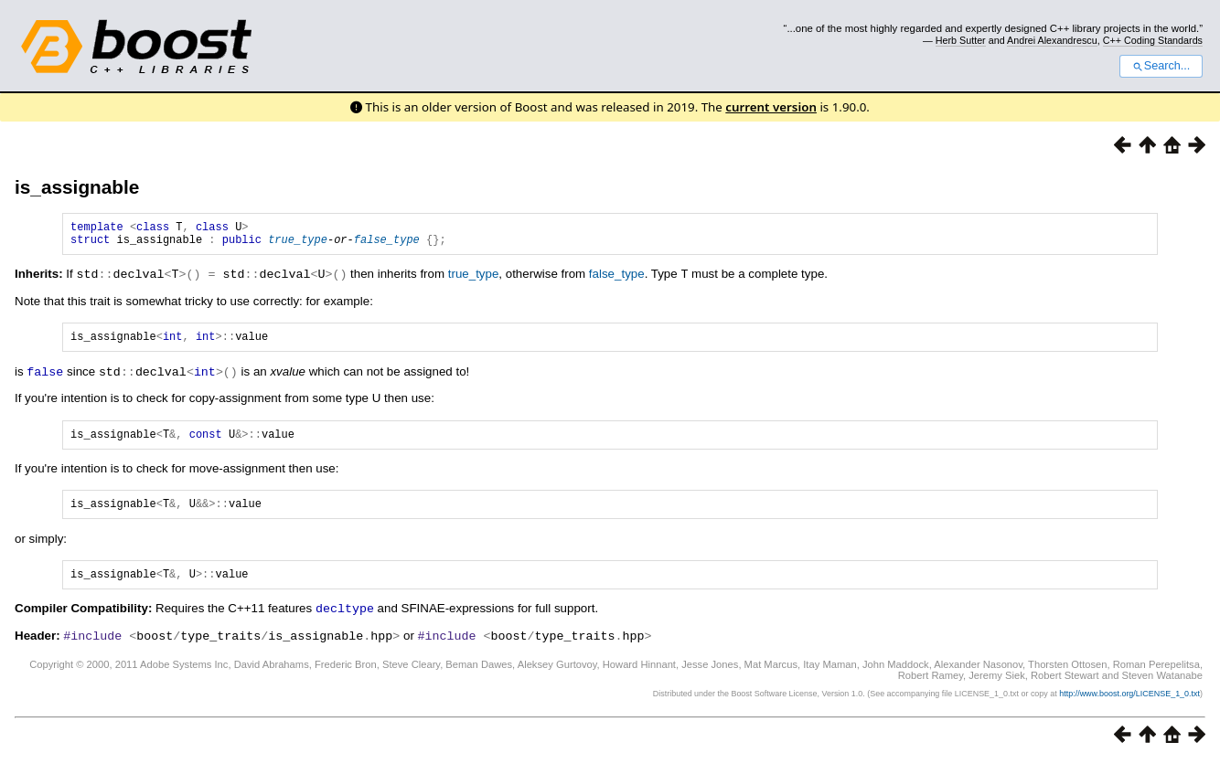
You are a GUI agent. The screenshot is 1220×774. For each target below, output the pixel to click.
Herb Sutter (961, 40)
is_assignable (77, 186)
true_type (297, 244)
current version (771, 107)
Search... (1161, 65)
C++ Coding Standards (1153, 40)
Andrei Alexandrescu (1052, 40)
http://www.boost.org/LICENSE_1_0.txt (1129, 706)
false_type (387, 244)
